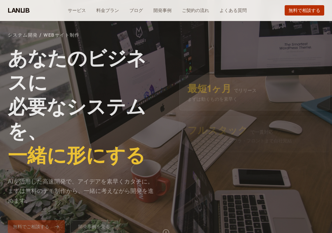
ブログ (136, 10)
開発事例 (162, 10)
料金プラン (107, 10)
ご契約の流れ (195, 10)
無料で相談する (304, 10)
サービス (77, 10)
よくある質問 (233, 10)
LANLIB (19, 10)
